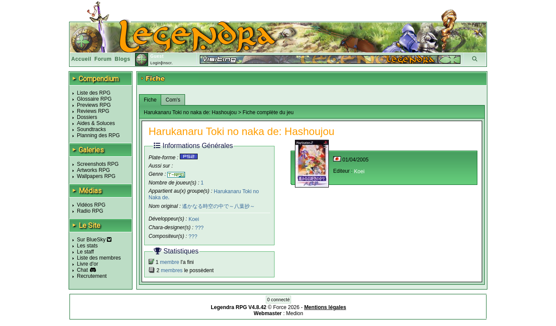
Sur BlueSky (94, 240)
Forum (103, 59)
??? (199, 228)
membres (171, 270)
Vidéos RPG (91, 205)
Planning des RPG (98, 135)
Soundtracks (91, 129)
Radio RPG (90, 211)
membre (169, 262)
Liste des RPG (93, 93)
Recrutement (92, 276)
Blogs (122, 59)
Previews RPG (94, 105)
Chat (82, 270)
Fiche (150, 100)
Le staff (85, 252)
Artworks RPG (93, 170)
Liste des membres (99, 258)
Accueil (81, 59)
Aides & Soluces (96, 123)
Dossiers (87, 117)
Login (155, 63)
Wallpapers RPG (96, 176)
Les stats (87, 246)
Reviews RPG (93, 111)
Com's (172, 100)
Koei (194, 219)
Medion (294, 313)
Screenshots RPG (98, 164)
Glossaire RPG (94, 99)
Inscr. (167, 63)
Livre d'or (87, 264)
